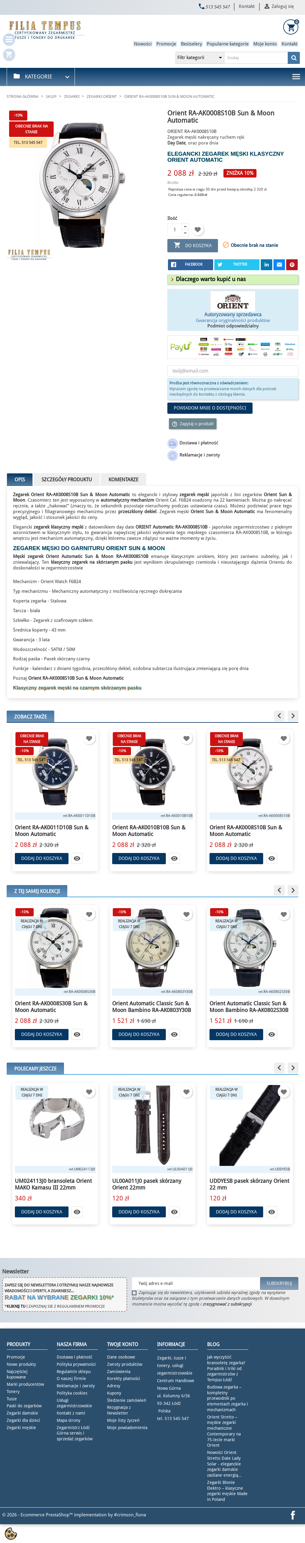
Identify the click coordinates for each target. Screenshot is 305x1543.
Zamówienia (118, 1371)
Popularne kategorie (228, 44)
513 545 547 (217, 7)
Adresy (113, 1385)
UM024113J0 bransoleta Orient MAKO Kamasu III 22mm (53, 1184)
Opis (20, 480)
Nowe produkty (21, 1364)
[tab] (233, 279)
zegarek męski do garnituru (58, 548)
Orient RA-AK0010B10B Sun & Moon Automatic (149, 830)
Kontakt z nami (71, 1413)
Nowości (143, 44)
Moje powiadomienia (127, 1427)
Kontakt (247, 6)
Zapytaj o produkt (193, 424)
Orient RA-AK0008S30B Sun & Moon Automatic (51, 1006)
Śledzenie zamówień (126, 1400)
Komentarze (123, 480)
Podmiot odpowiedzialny (233, 326)
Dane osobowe (121, 1357)
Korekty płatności (123, 1378)
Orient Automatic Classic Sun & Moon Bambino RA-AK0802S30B (248, 1006)
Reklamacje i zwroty (76, 1385)
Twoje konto (122, 1344)
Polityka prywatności (76, 1364)
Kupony (114, 1393)
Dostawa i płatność (74, 1357)
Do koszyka (193, 245)
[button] (207, 279)
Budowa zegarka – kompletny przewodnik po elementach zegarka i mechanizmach (227, 1398)
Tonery (13, 1391)
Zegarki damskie (22, 1413)
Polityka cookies (72, 1393)
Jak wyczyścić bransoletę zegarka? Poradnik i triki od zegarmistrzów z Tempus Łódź (226, 1368)
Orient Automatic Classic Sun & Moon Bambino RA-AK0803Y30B (151, 1006)
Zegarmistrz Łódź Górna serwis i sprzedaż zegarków (74, 1433)
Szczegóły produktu (67, 480)
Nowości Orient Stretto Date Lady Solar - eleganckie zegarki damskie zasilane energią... (224, 1464)
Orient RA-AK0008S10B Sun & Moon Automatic (245, 830)
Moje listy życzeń (123, 1420)
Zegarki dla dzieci (23, 1420)
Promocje (166, 44)
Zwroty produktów (124, 1364)
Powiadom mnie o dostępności (210, 408)
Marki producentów (25, 1384)
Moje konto (265, 44)
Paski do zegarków (24, 1405)
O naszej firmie (71, 1378)
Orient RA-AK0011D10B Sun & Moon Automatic (52, 830)
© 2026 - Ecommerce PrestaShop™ (38, 1515)
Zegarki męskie (21, 1427)
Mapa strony (68, 1420)
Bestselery (191, 44)
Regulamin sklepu (74, 1371)
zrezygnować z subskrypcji (227, 1304)
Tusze (12, 1398)
